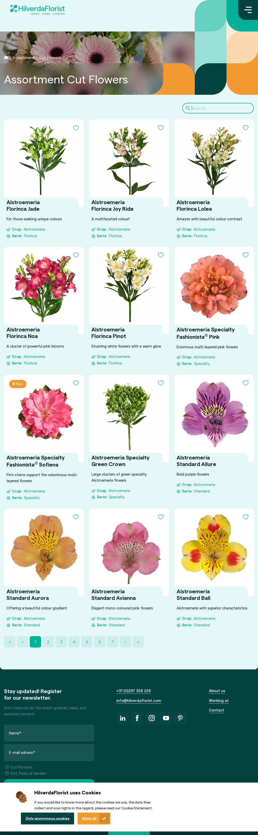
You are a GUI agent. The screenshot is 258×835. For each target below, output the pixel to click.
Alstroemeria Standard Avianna (113, 594)
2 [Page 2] (48, 641)
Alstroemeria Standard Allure (196, 460)
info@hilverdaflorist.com (138, 700)
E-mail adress (22, 752)
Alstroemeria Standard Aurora (28, 594)
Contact (216, 710)
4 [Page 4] (74, 641)
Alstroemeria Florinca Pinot (108, 332)
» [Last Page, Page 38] (138, 641)
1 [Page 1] (35, 641)
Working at (219, 700)
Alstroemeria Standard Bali (193, 594)
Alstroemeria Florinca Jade (23, 205)
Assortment (24, 57)
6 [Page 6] (99, 641)
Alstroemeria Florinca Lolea (194, 205)
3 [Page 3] (61, 641)
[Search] (218, 108)
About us (217, 690)
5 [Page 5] (87, 641)
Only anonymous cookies (47, 818)
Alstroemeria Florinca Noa (23, 332)
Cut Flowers (50, 57)
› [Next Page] (125, 641)
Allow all (89, 818)
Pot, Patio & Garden (25, 773)
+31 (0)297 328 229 (133, 690)
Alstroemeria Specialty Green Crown (120, 460)
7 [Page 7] (112, 641)
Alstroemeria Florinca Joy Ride (112, 205)
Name (15, 732)
